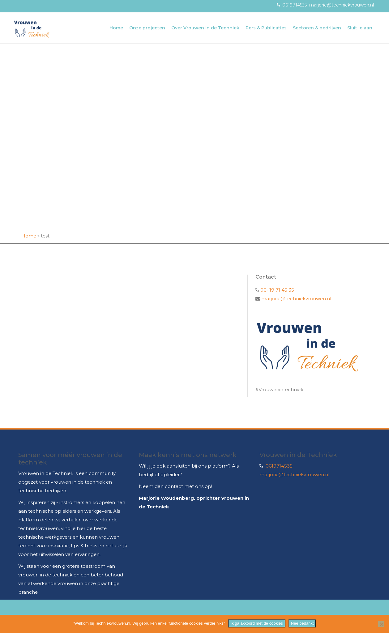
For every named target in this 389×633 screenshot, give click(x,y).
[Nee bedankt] (381, 624)
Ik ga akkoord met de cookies (257, 623)
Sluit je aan (359, 28)
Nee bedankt (302, 623)
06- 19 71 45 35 (276, 290)
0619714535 (294, 5)
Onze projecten (147, 28)
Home (116, 28)
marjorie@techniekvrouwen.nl (341, 5)
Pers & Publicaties (266, 28)
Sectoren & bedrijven (317, 28)
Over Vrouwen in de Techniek (205, 28)
